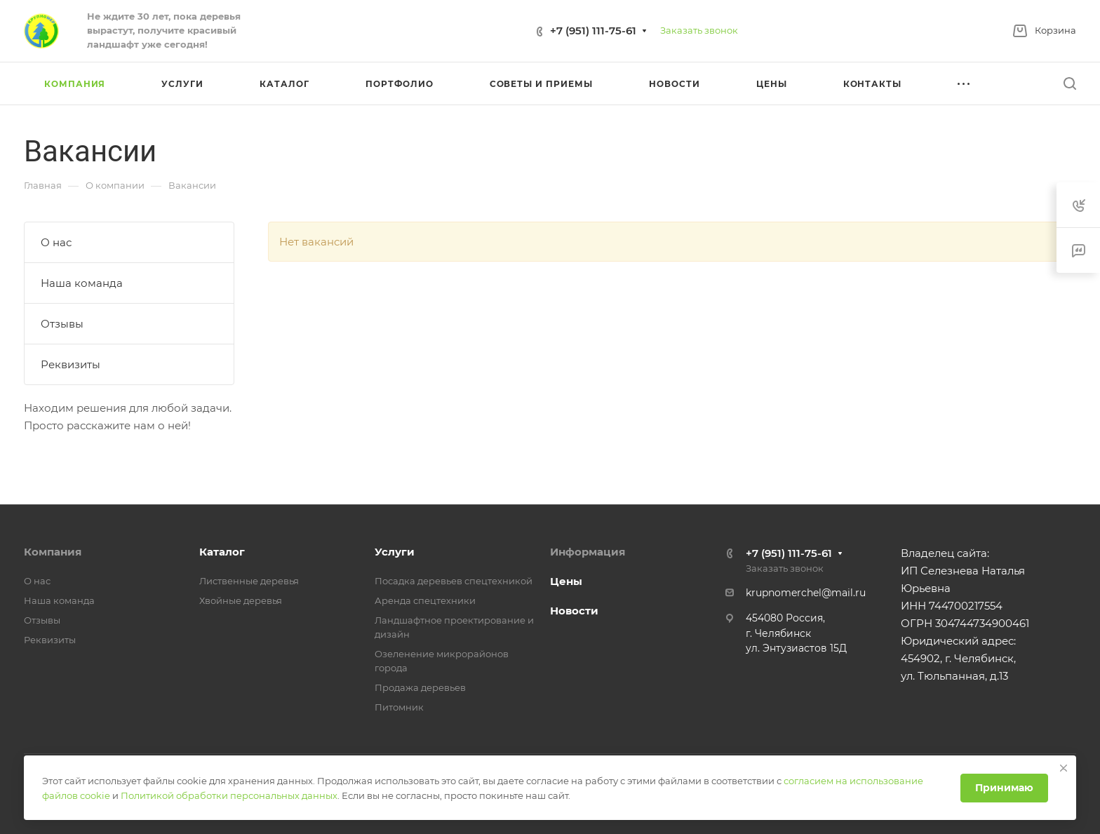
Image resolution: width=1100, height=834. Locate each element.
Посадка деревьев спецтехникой (453, 580)
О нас (56, 242)
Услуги (395, 551)
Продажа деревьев (420, 687)
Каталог (222, 551)
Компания (52, 551)
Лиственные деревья (249, 580)
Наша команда (82, 283)
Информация (587, 551)
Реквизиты (70, 364)
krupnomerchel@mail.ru (806, 592)
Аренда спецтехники (425, 600)
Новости (574, 610)
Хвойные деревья (240, 600)
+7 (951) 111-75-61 (593, 30)
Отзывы (62, 323)
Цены (566, 581)
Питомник (399, 707)
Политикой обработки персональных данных (229, 795)
